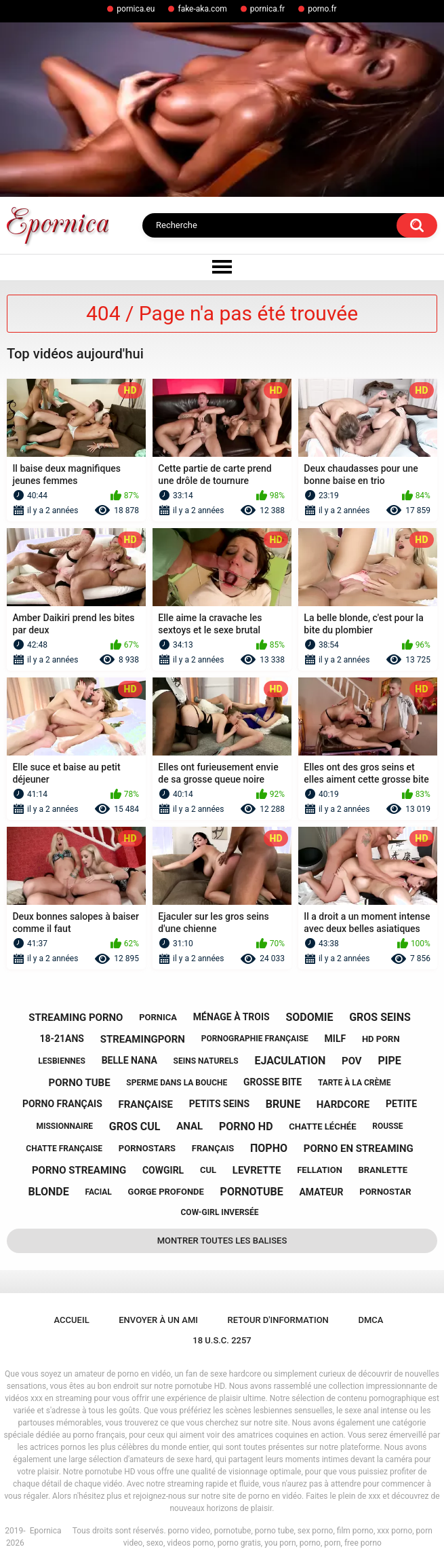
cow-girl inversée (220, 1212)
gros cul (135, 1126)
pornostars (147, 1148)
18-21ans (61, 1038)
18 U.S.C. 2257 (222, 1340)
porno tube (79, 1083)
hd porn (381, 1039)
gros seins (380, 1017)
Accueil (71, 1320)
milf (335, 1038)
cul (208, 1170)
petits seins (219, 1103)
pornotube (251, 1191)
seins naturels (206, 1061)
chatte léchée (322, 1126)
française (146, 1104)
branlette (383, 1170)
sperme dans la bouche (176, 1082)
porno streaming (79, 1170)
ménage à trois (231, 1016)
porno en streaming (358, 1148)
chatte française (64, 1148)
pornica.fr (267, 9)
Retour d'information (278, 1320)
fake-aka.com (202, 9)
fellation (319, 1170)
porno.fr (322, 9)
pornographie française (254, 1038)
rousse (387, 1126)
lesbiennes (61, 1061)
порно (268, 1148)
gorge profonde (166, 1192)
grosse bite (272, 1082)
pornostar (385, 1192)
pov (352, 1061)
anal (189, 1126)
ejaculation (289, 1060)
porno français (62, 1103)
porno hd (246, 1126)
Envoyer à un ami (158, 1320)
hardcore (343, 1104)
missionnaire (64, 1126)
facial (98, 1192)
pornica (158, 1017)
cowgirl (163, 1170)
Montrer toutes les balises (222, 1240)
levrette (257, 1170)
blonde (48, 1191)
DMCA (370, 1320)
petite (401, 1103)
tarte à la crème (354, 1082)
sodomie (309, 1017)
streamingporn (142, 1039)
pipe (389, 1060)
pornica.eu (136, 9)
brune (283, 1104)
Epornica (46, 1530)
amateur (321, 1192)
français (213, 1148)
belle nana (129, 1060)
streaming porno (75, 1017)
